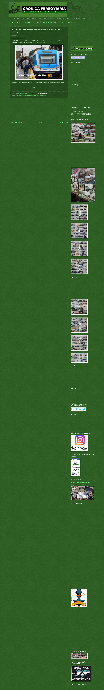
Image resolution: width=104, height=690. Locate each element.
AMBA (17, 95)
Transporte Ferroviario (41, 95)
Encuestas (27, 22)
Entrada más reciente (16, 122)
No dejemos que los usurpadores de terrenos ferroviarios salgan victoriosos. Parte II (81, 484)
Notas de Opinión (66, 22)
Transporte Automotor (31, 95)
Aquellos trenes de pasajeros (50, 22)
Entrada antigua (63, 122)
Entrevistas (36, 22)
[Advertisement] (39, 110)
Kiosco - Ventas (16, 22)
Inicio (40, 122)
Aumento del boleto (23, 95)
